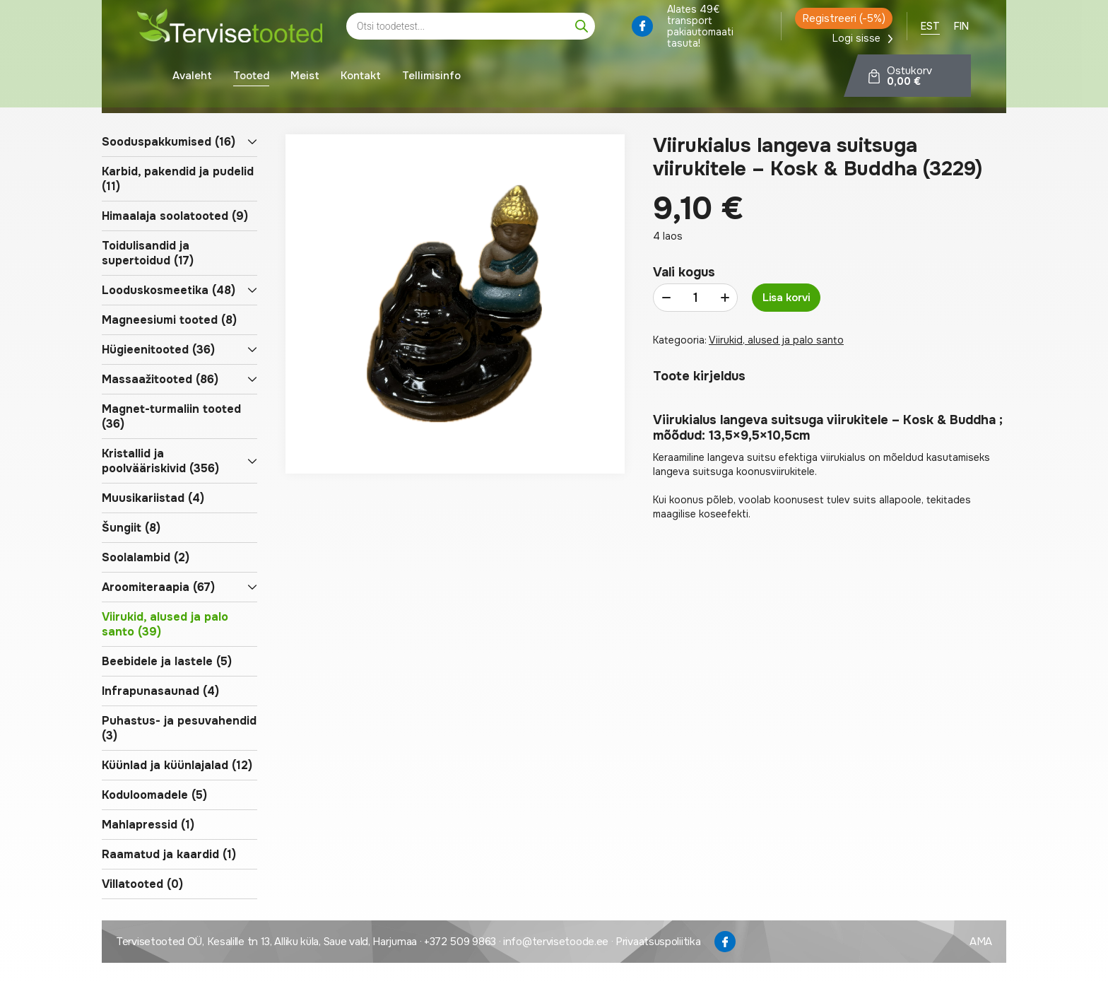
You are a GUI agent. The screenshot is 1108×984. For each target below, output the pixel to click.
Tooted (251, 78)
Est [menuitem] (930, 28)
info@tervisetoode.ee (555, 942)
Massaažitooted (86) (160, 379)
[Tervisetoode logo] (229, 28)
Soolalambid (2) (145, 557)
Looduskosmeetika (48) (168, 290)
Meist (304, 78)
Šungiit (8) (131, 527)
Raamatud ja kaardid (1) (169, 854)
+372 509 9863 (460, 942)
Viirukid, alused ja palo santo (776, 340)
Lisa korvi (786, 298)
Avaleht (192, 78)
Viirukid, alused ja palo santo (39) (165, 624)
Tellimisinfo (431, 78)
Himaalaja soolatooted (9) (175, 216)
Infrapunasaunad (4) (160, 691)
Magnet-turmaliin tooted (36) (171, 416)
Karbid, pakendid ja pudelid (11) (178, 179)
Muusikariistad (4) (153, 498)
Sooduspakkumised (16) (168, 141)
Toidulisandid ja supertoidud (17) (148, 253)
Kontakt (361, 78)
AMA (981, 942)
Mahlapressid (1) (148, 824)
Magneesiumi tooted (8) (169, 319)
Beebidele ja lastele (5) (167, 661)
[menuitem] (930, 28)
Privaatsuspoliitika (657, 942)
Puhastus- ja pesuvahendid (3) (179, 728)
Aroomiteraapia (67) (158, 587)
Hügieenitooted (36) (158, 349)
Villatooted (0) (142, 884)
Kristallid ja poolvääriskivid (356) (160, 461)
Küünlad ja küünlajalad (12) (177, 765)
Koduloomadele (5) (154, 794)
